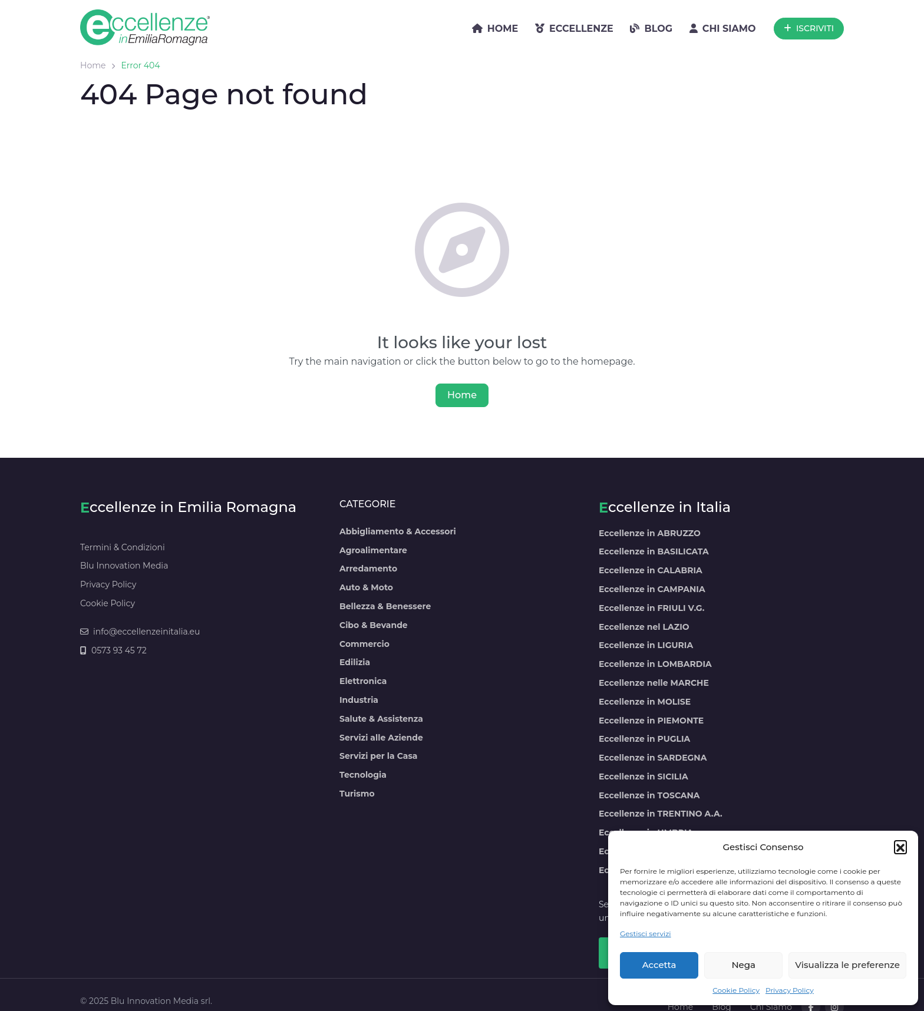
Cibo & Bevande (373, 625)
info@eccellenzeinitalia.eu (140, 631)
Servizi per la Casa (378, 756)
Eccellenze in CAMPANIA (652, 589)
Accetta (659, 964)
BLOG (651, 28)
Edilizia (354, 662)
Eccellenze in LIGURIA (646, 645)
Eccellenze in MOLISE (645, 701)
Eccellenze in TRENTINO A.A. (660, 813)
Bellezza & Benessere (385, 606)
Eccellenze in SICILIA (643, 776)
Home (92, 65)
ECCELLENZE (574, 28)
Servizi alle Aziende (381, 737)
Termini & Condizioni (122, 547)
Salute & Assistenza (381, 718)
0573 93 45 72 (113, 650)
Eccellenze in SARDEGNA (653, 757)
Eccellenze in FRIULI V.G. (651, 608)
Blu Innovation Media (124, 565)
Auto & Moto (366, 587)
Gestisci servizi (645, 933)
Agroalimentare (373, 550)
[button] (900, 847)
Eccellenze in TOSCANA (649, 795)
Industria (358, 700)
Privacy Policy (789, 990)
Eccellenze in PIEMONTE (651, 720)
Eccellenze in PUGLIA (644, 739)
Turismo (357, 793)
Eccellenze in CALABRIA (650, 570)
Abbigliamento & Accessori (397, 531)
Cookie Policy (736, 990)
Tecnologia (363, 774)
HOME (495, 28)
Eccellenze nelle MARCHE (654, 683)
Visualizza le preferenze (847, 964)
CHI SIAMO (722, 28)
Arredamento (368, 568)
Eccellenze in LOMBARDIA (655, 664)
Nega (743, 964)
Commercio (364, 644)
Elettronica (363, 681)
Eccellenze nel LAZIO (644, 627)
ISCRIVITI (809, 28)
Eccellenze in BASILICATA (654, 551)
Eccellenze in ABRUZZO (650, 533)
